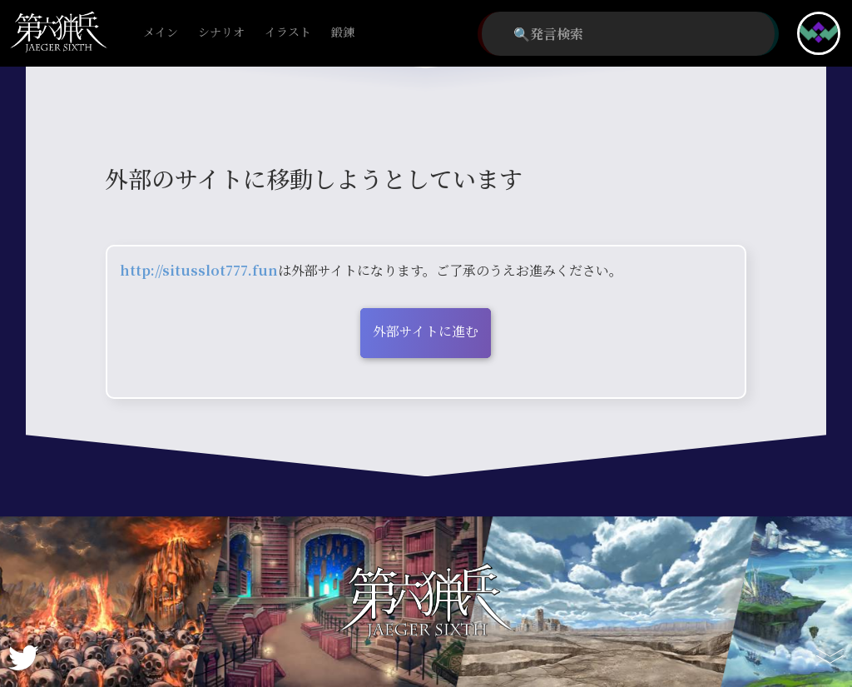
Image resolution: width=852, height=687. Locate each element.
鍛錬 (342, 33)
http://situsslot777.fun (199, 270)
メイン (160, 33)
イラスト (288, 33)
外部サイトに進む (425, 331)
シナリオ (221, 33)
